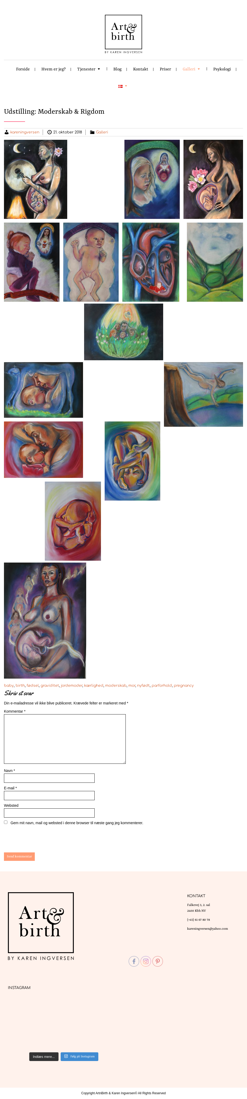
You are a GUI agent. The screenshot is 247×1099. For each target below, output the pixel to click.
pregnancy (184, 686)
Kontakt (140, 69)
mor (131, 686)
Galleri (189, 69)
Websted (11, 805)
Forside (23, 69)
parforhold (162, 686)
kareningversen (24, 132)
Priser (165, 69)
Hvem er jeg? (53, 69)
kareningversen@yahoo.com (207, 929)
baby (9, 686)
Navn (9, 771)
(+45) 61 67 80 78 (198, 920)
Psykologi (222, 69)
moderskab (116, 686)
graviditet (50, 686)
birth (20, 686)
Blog (117, 69)
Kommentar (15, 711)
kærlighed (93, 686)
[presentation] (40, 839)
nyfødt (143, 686)
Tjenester (86, 69)
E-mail (10, 788)
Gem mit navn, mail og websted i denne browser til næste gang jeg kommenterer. (77, 823)
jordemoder (71, 686)
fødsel (33, 686)
